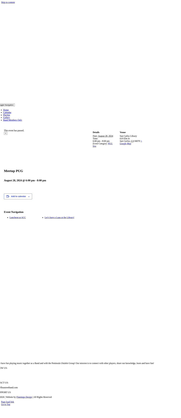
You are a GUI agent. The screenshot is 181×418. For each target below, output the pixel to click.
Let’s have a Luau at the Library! (59, 217)
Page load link (7, 402)
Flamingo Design (24, 397)
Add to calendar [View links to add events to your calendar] (18, 196)
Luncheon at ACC (18, 217)
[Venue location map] (161, 143)
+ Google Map (131, 142)
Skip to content (8, 2)
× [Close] (5, 133)
